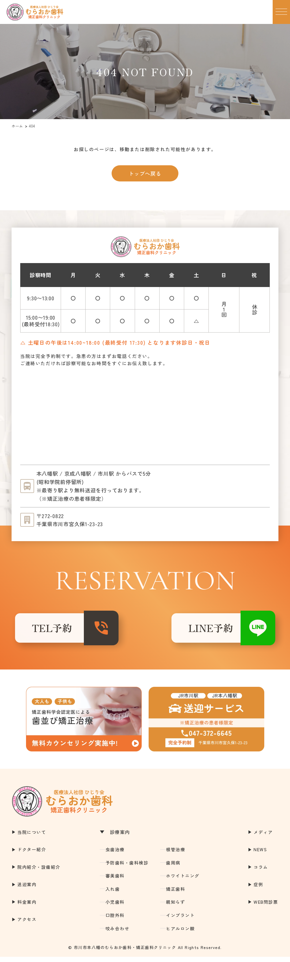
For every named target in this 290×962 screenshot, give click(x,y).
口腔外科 (115, 920)
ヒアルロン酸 (180, 933)
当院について (31, 837)
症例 (258, 889)
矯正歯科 (175, 894)
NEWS (260, 855)
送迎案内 (26, 889)
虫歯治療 (115, 855)
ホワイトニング (183, 881)
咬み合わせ (118, 933)
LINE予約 (200, 630)
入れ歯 (113, 894)
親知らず (175, 907)
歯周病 (173, 868)
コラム (261, 872)
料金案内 (26, 907)
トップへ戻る (145, 173)
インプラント (180, 920)
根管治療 (175, 855)
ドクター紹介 (31, 855)
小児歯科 (115, 907)
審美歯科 (115, 881)
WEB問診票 (266, 907)
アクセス (26, 924)
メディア (263, 837)
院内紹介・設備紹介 (38, 872)
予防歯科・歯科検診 (127, 868)
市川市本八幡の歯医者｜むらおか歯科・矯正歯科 (35, 12)
